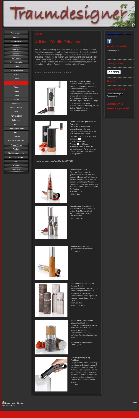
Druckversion (8, 403)
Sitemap (20, 403)
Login (134, 402)
